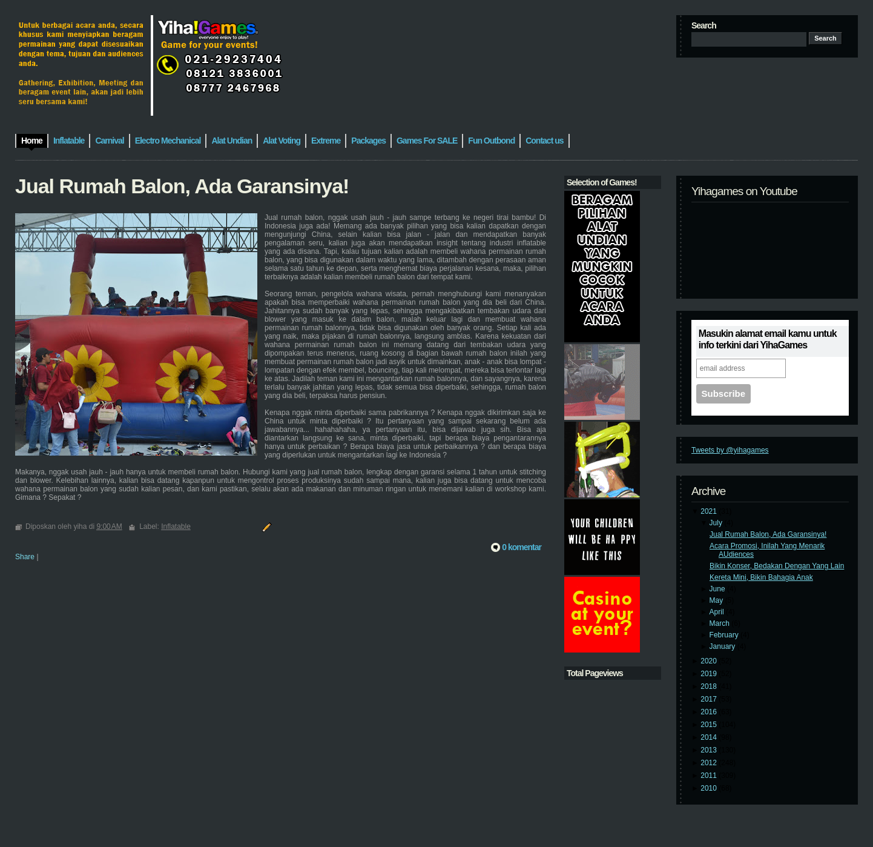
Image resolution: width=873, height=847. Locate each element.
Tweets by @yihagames (730, 450)
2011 (709, 775)
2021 (709, 511)
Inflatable (176, 526)
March (721, 623)
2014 (709, 737)
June (718, 589)
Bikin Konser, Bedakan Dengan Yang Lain (777, 566)
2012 (709, 763)
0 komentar (521, 547)
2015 (709, 724)
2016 (709, 712)
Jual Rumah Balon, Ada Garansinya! (768, 534)
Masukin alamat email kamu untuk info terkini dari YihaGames (768, 339)
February (725, 635)
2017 (709, 699)
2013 (709, 750)
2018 (709, 686)
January (723, 646)
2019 (709, 673)
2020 (709, 661)
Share (25, 557)
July (717, 523)
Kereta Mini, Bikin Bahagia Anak (761, 577)
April (718, 612)
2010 (709, 788)
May (717, 600)
